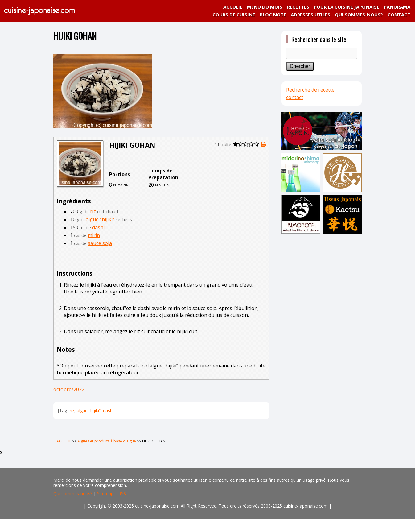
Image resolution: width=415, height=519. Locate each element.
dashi (98, 227)
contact (294, 97)
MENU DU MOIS (264, 7)
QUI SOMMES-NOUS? (359, 14)
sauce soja (100, 243)
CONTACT (399, 14)
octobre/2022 (68, 389)
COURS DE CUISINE (233, 14)
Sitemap (105, 493)
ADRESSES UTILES (310, 14)
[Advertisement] (321, 332)
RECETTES (298, 7)
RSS (122, 493)
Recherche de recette (310, 89)
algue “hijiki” (100, 219)
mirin (94, 235)
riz (93, 211)
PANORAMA (397, 7)
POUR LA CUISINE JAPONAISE (346, 7)
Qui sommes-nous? (72, 493)
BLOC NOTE (273, 14)
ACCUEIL (232, 7)
